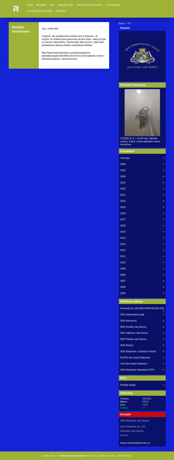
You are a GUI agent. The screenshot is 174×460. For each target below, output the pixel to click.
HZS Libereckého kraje (132, 314)
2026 (123, 164)
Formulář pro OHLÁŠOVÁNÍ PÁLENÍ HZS (142, 308)
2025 (123, 170)
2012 (123, 250)
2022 (123, 188)
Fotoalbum (112, 5)
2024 (123, 176)
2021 (123, 195)
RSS (88, 456)
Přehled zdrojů (128, 385)
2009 (123, 268)
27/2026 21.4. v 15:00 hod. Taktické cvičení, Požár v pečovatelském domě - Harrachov (140, 141)
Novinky (41, 5)
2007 (123, 281)
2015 (123, 232)
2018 (123, 213)
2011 (123, 256)
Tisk (94, 456)
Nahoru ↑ (128, 456)
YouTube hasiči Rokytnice (133, 363)
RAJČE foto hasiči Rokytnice (135, 357)
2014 (123, 238)
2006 (123, 287)
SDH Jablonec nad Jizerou (134, 333)
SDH (52, 5)
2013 (123, 244)
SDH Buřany (126, 345)
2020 (123, 201)
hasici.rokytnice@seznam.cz (135, 443)
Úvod (29, 5)
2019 (123, 207)
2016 (123, 225)
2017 (123, 219)
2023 (123, 182)
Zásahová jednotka (89, 5)
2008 (123, 275)
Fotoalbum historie (39, 11)
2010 (123, 262)
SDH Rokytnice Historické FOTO (137, 370)
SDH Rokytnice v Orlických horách (138, 351)
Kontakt (61, 11)
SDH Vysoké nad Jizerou (133, 327)
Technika (125, 158)
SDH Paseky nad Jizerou (133, 339)
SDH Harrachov (128, 320)
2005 (123, 293)
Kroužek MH (65, 5)
